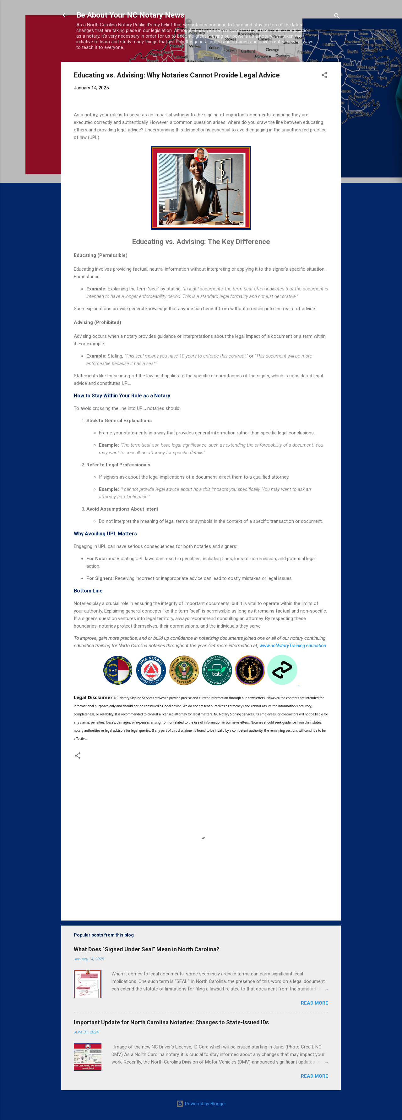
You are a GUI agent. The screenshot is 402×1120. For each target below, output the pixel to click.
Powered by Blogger (201, 1104)
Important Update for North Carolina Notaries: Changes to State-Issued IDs (171, 1022)
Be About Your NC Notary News (130, 15)
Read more (314, 1003)
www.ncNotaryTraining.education (292, 646)
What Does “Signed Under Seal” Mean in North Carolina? (146, 949)
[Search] (337, 17)
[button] (324, 76)
